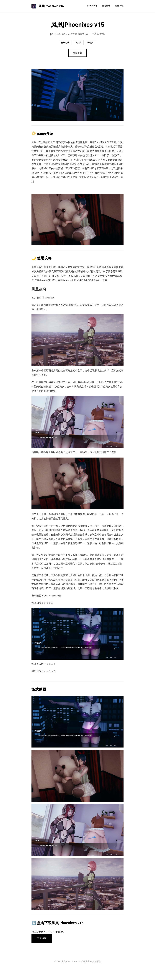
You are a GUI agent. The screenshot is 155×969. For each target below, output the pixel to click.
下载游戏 (42, 938)
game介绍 (92, 5)
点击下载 (119, 5)
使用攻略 (106, 5)
